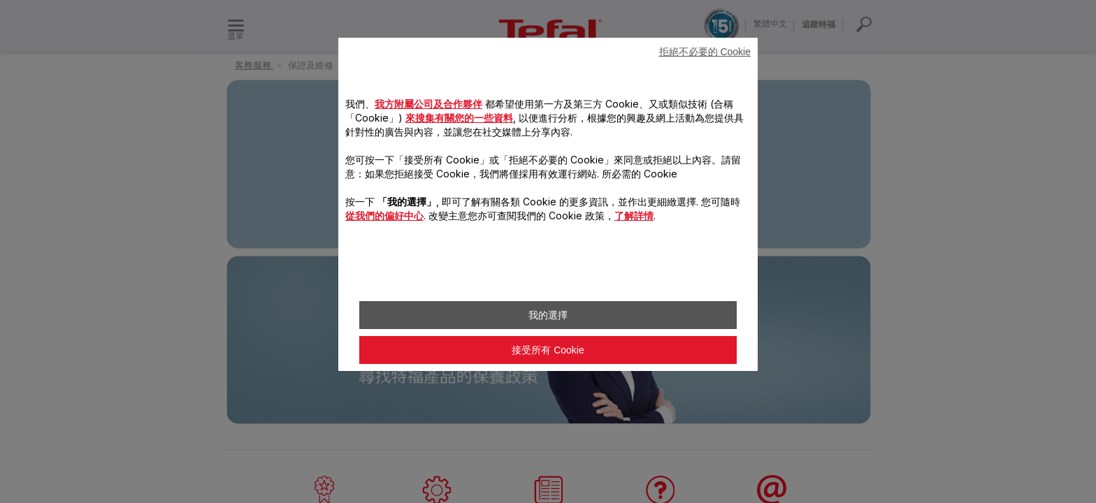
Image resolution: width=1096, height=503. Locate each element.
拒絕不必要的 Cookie (705, 51)
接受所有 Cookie (548, 350)
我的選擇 (548, 315)
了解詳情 (634, 215)
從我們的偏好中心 (384, 215)
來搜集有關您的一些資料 (459, 118)
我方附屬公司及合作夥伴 (428, 104)
